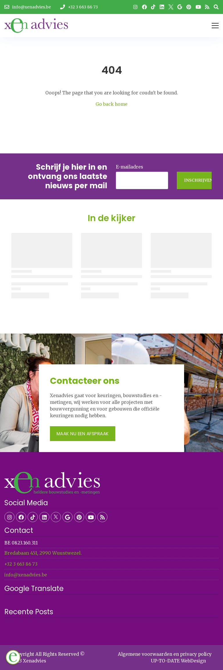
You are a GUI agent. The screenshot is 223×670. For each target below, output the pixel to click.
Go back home (111, 104)
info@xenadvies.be (25, 575)
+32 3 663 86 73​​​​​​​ (20, 564)
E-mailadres (129, 167)
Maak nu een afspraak (83, 434)
